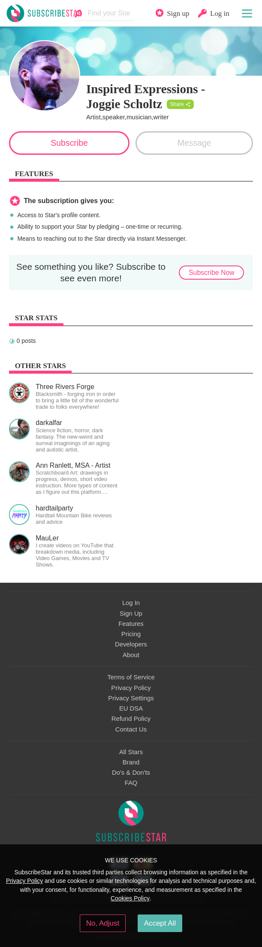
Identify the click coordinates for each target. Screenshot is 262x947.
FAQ (131, 782)
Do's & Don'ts (131, 772)
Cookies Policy (130, 898)
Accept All (160, 923)
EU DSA (131, 708)
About (131, 655)
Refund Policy (131, 718)
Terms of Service (130, 677)
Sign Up (131, 613)
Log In (131, 602)
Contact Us (131, 729)
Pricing (131, 634)
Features (131, 623)
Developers (131, 644)
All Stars (131, 752)
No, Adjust (102, 923)
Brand (131, 762)
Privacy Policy (131, 687)
